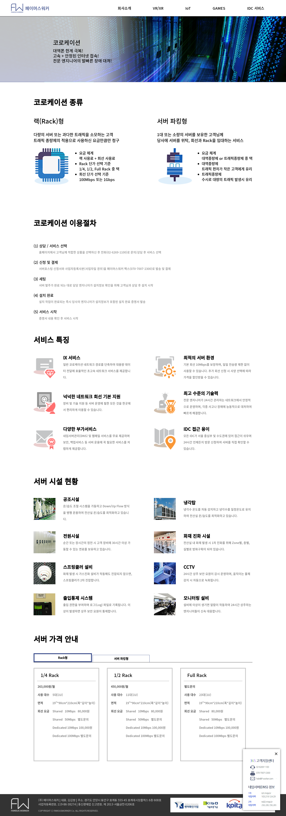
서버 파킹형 (121, 658)
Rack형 (62, 657)
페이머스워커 (30, 8)
